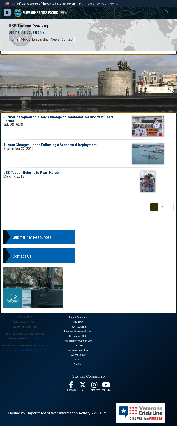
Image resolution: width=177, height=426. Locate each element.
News (55, 39)
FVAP (78, 359)
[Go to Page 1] (154, 207)
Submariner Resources (32, 237)
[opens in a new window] (94, 386)
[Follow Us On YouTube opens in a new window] (106, 386)
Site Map (78, 364)
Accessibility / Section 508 (78, 341)
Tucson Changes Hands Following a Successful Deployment (50, 145)
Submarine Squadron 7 (26, 32)
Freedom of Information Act (78, 331)
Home (13, 39)
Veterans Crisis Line (78, 350)
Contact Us (22, 256)
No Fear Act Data (78, 336)
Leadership (40, 39)
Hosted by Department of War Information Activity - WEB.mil (58, 413)
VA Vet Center (78, 355)
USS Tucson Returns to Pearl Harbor (31, 172)
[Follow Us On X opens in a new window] (83, 386)
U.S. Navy (78, 322)
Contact (67, 39)
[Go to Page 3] (170, 207)
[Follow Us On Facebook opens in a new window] (71, 386)
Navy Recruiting (78, 326)
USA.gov (78, 345)
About (25, 39)
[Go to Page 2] (162, 207)
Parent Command (78, 317)
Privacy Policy (33, 338)
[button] (102, 3)
